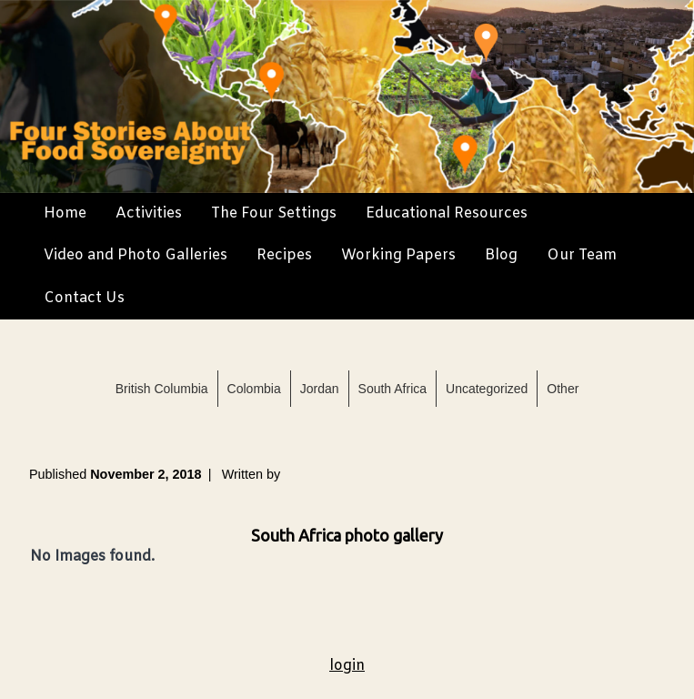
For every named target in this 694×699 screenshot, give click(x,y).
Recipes (284, 255)
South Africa (392, 388)
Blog (501, 255)
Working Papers (398, 255)
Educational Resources (447, 213)
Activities (149, 213)
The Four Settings (274, 213)
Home (65, 213)
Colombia (254, 388)
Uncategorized (487, 388)
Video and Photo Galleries (135, 255)
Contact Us (84, 298)
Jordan (319, 388)
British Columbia (162, 388)
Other (562, 388)
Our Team (582, 255)
